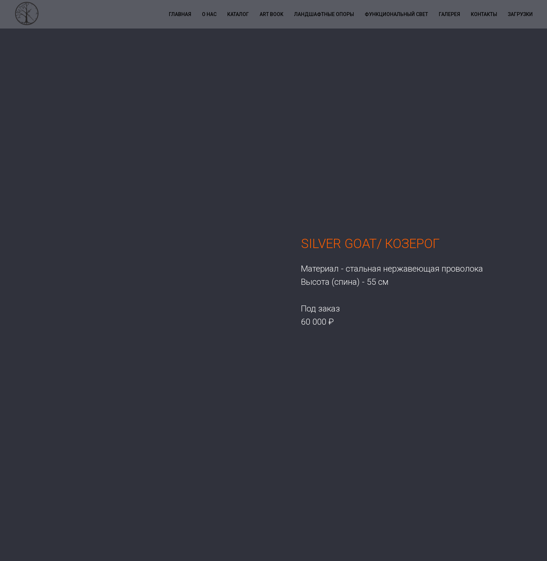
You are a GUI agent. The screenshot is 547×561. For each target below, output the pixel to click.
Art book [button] (271, 14)
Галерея (449, 14)
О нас (209, 14)
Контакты (484, 14)
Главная (180, 14)
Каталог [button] (238, 14)
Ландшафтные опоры (324, 14)
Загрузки (520, 14)
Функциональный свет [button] (396, 14)
